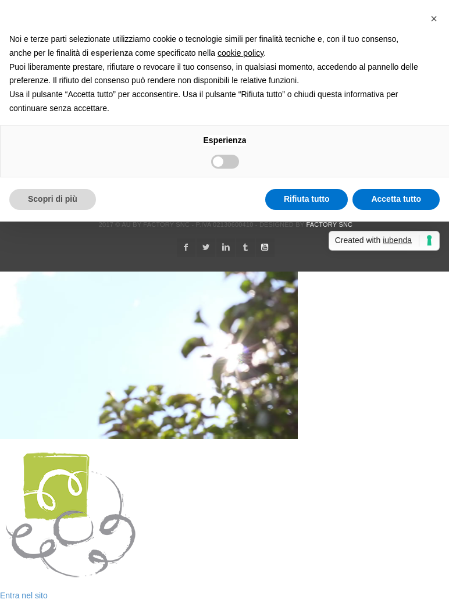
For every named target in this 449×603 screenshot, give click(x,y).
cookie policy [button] (240, 53)
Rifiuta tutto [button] (307, 199)
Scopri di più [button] (52, 199)
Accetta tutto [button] (396, 199)
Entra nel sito (24, 595)
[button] (434, 18)
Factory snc (329, 224)
